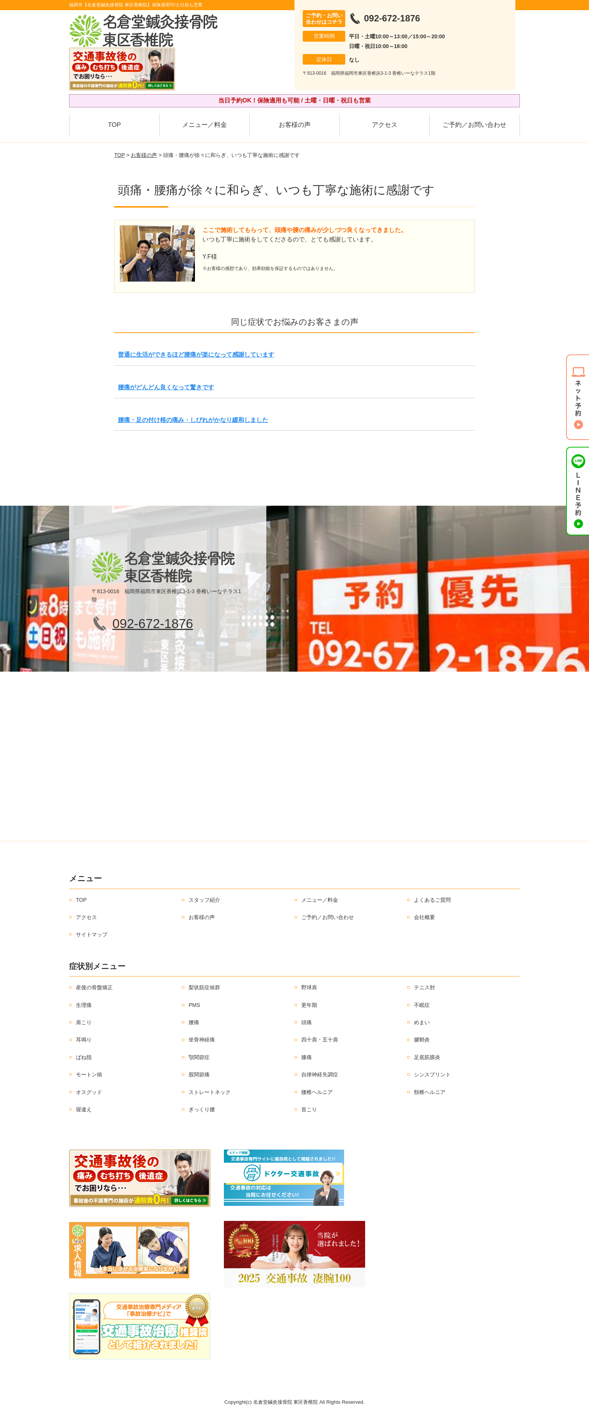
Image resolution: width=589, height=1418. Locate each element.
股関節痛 (199, 1074)
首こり (309, 1109)
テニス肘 (424, 987)
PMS (194, 1005)
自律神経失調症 (319, 1074)
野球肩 (309, 987)
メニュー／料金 (204, 124)
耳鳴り (84, 1040)
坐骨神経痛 (202, 1040)
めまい (422, 1022)
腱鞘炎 (422, 1040)
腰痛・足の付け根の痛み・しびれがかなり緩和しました (193, 420)
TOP (114, 124)
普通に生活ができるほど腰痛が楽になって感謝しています (196, 354)
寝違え (84, 1109)
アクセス (384, 124)
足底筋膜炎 (427, 1057)
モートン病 (89, 1074)
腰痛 (194, 1022)
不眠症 (422, 1005)
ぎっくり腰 (202, 1109)
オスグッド (89, 1092)
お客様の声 (295, 124)
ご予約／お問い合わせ (474, 124)
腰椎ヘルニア (317, 1092)
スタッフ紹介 (204, 900)
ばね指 (84, 1057)
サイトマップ (91, 934)
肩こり (84, 1022)
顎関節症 (199, 1057)
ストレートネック (210, 1092)
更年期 (309, 1005)
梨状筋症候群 (204, 987)
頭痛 (306, 1022)
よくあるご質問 (432, 900)
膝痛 (306, 1057)
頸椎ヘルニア (430, 1092)
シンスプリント (432, 1074)
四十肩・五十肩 (319, 1040)
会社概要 (424, 917)
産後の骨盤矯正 (94, 987)
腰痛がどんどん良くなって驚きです (166, 387)
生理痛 (84, 1005)
